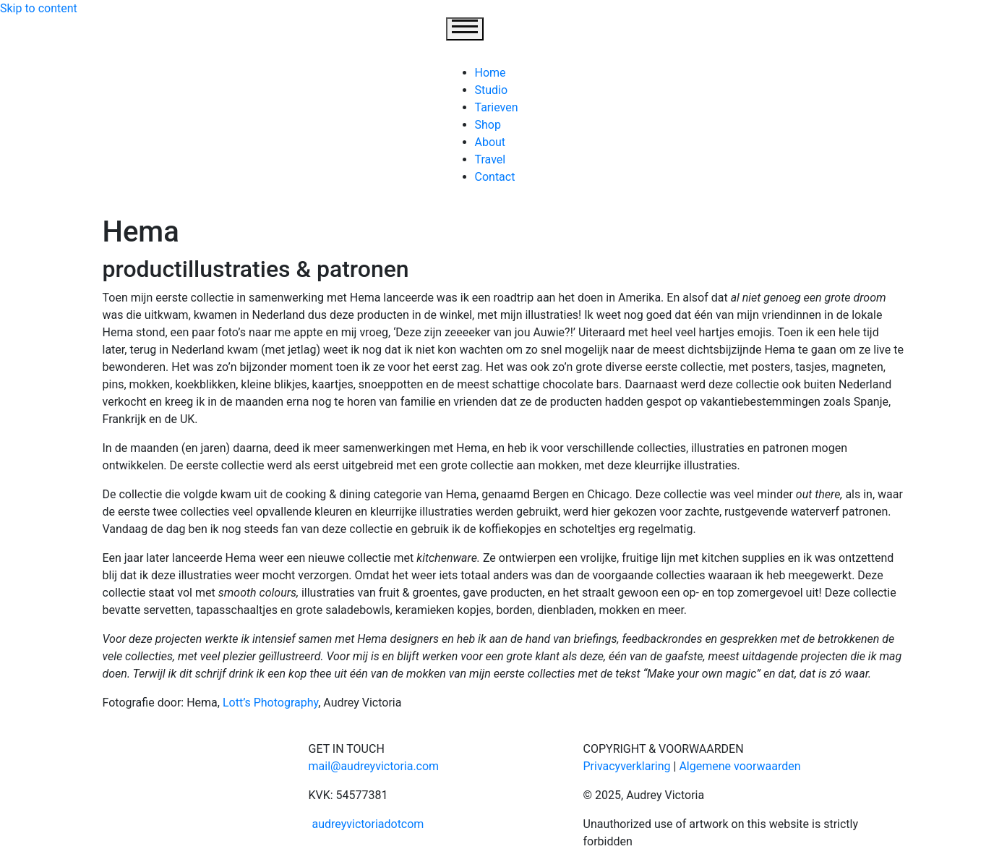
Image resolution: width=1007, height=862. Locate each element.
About (490, 142)
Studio (491, 90)
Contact (495, 177)
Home (490, 73)
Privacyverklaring (627, 766)
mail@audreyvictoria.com (374, 766)
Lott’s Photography (270, 702)
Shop (488, 125)
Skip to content (38, 8)
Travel (490, 159)
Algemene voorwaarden (739, 766)
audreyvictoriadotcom (366, 824)
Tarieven (496, 107)
